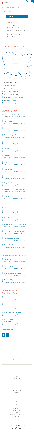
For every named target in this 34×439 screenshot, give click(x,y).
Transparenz (17, 412)
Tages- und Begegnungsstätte (12, 273)
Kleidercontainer (9, 259)
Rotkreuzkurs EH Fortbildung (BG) (14, 231)
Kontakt (7, 7)
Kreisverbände (18, 7)
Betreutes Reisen (9, 121)
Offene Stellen (17, 378)
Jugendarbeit (8, 169)
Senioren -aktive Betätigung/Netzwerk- (15, 189)
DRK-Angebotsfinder (17, 358)
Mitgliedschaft (8, 183)
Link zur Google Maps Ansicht (16, 103)
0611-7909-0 (13, 25)
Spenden (6, 196)
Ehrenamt (7, 148)
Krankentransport (9, 176)
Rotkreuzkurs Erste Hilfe (11, 245)
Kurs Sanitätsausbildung (11, 211)
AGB (17, 404)
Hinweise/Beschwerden (17, 414)
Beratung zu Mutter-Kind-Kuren (13, 114)
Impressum (17, 406)
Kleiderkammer (8, 266)
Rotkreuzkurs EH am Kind (11, 238)
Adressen (12, 7)
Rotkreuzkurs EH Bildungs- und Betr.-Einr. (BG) (17, 224)
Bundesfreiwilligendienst (11, 135)
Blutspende (7, 128)
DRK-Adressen (17, 390)
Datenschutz (17, 410)
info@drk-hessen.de (13, 27)
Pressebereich (17, 360)
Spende (17, 376)
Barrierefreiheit (17, 408)
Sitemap (17, 416)
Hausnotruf (7, 162)
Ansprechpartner (17, 356)
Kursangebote (8, 217)
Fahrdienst (7, 155)
